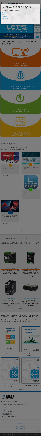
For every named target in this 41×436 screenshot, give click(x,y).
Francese (4, 16)
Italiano (4, 13)
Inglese (4, 14)
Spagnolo (5, 18)
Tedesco (4, 20)
